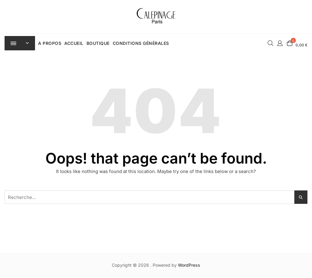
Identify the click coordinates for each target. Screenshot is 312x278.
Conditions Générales (141, 43)
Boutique (98, 43)
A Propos (50, 43)
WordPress (189, 265)
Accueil (74, 43)
